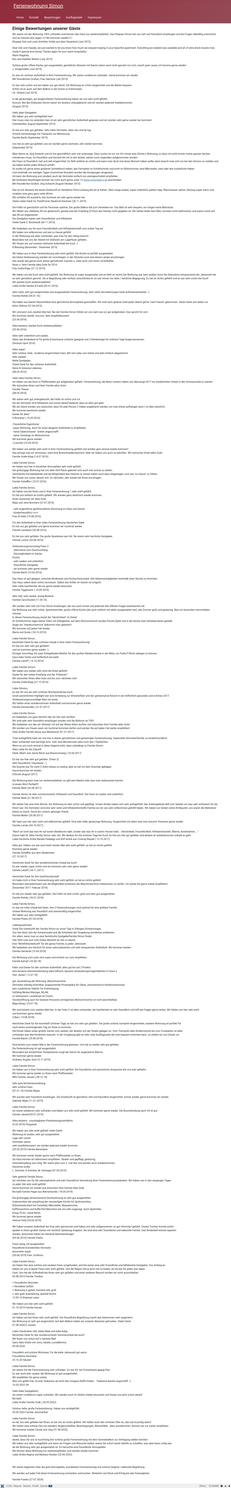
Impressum (95, 17)
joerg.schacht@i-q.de (95, 179)
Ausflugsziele (74, 17)
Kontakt (34, 17)
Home (20, 17)
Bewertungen (52, 17)
